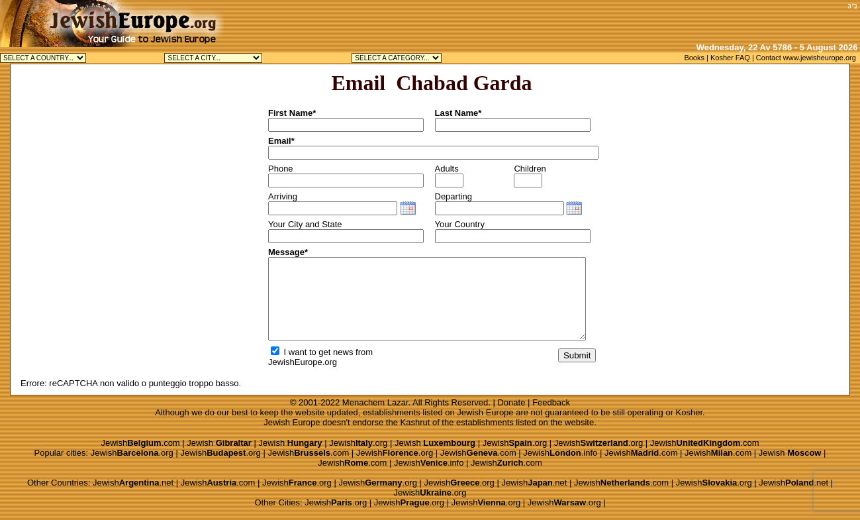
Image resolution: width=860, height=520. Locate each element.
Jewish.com (140, 443)
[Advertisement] (688, 20)
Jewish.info (560, 453)
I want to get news (312, 352)
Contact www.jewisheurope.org (806, 58)
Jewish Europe (485, 412)
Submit (577, 355)
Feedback (551, 402)
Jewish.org (358, 443)
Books (694, 58)
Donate (511, 402)
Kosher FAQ (730, 58)
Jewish (219, 443)
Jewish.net (133, 483)
